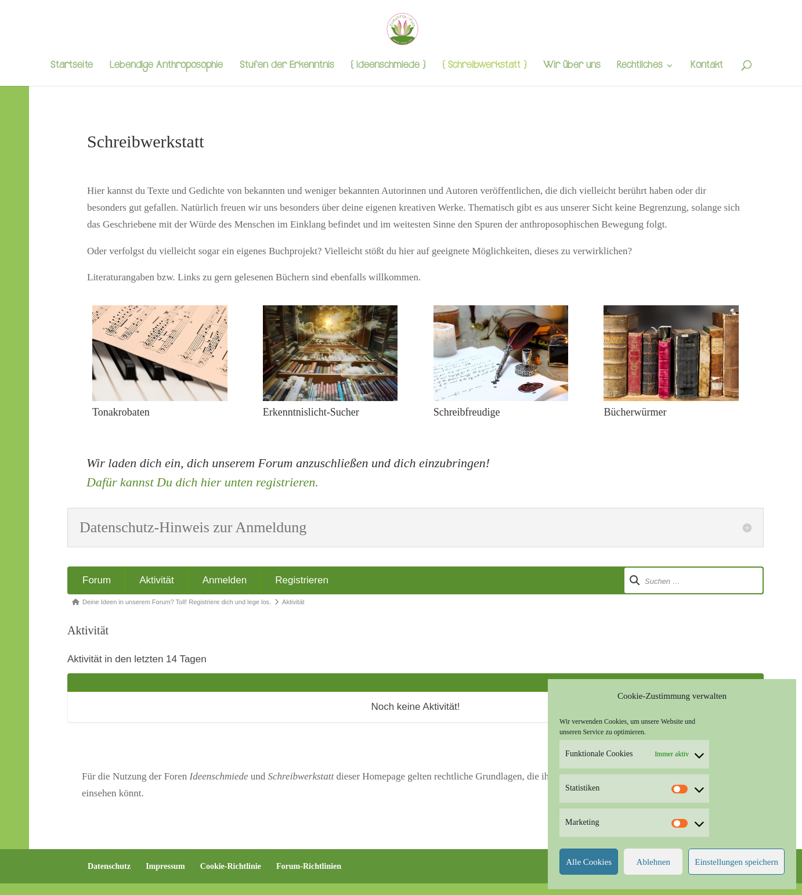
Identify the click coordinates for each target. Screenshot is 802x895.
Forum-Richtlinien (308, 866)
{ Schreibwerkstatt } (484, 67)
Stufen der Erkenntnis (287, 67)
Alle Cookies (589, 862)
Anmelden (225, 580)
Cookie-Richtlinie (230, 866)
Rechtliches (639, 67)
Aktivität (156, 580)
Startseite (71, 67)
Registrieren (301, 580)
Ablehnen (653, 862)
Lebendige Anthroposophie (166, 67)
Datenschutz (109, 866)
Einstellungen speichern (736, 862)
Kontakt (707, 67)
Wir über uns (571, 67)
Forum (96, 580)
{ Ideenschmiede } (388, 67)
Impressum (165, 866)
